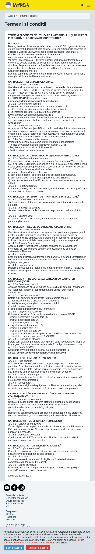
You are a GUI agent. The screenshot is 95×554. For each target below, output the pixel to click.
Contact (10, 514)
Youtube (10, 519)
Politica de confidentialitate (41, 542)
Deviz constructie (15, 501)
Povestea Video (14, 503)
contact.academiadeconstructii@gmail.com (32, 101)
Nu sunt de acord (38, 548)
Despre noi (11, 511)
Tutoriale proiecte (15, 495)
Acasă (11, 15)
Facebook (11, 517)
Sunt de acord (14, 548)
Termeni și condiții (15, 524)
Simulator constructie (17, 498)
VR (7, 506)
